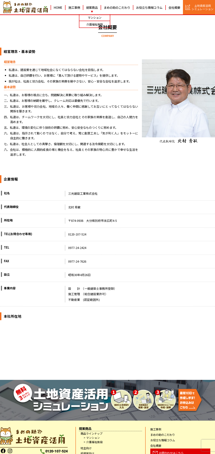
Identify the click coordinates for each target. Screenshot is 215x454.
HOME (58, 7)
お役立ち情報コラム (149, 7)
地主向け (86, 448)
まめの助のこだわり (117, 7)
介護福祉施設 (94, 442)
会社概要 (174, 7)
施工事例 (74, 7)
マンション (93, 438)
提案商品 (92, 7)
